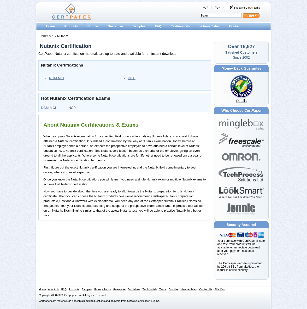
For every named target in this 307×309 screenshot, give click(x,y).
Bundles (173, 289)
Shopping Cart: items (245, 7)
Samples (139, 26)
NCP (132, 78)
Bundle (92, 26)
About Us (53, 289)
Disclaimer (134, 289)
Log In (205, 7)
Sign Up (219, 7)
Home (50, 26)
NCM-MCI (56, 78)
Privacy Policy (102, 289)
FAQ (158, 26)
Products (71, 26)
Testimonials (180, 26)
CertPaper (46, 36)
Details (241, 101)
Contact (235, 26)
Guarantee (115, 26)
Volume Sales (210, 26)
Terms (162, 289)
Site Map (220, 289)
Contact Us (205, 289)
